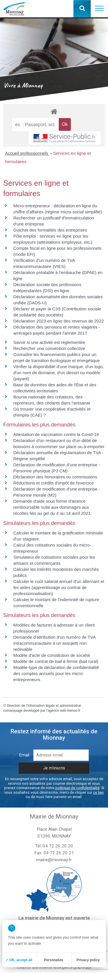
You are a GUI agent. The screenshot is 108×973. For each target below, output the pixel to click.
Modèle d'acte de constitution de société (51, 655)
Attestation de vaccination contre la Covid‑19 (56, 434)
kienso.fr (73, 711)
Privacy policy (88, 960)
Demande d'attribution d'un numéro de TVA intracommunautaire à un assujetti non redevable (54, 643)
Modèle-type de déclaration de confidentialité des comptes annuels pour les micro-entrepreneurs (56, 673)
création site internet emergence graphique (54, 967)
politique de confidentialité (77, 788)
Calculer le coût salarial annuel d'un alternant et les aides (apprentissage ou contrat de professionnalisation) (58, 587)
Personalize (53, 960)
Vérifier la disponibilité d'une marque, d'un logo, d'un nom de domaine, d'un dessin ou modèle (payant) (58, 372)
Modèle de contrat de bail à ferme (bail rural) (55, 661)
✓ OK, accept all (18, 960)
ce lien (98, 792)
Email (24, 755)
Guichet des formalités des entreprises (50, 230)
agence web (57, 711)
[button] (99, 8)
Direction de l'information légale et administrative (44, 706)
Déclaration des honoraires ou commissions (55, 476)
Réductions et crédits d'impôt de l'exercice (53, 482)
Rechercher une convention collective (49, 348)
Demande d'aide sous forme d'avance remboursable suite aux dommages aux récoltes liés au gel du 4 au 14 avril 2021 (52, 507)
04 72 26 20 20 (58, 846)
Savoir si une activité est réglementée (49, 342)
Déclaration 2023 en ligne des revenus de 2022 (58, 320)
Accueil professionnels (27, 153)
